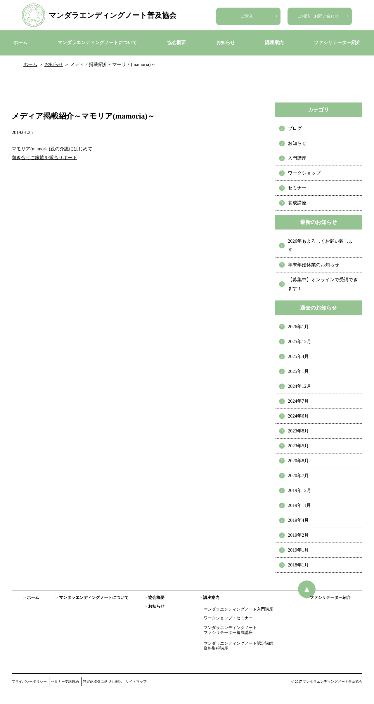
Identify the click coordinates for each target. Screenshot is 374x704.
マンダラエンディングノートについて (97, 42)
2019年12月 (299, 490)
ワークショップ (304, 173)
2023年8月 (298, 430)
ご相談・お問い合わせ (318, 16)
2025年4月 (298, 356)
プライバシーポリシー (29, 681)
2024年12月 (299, 386)
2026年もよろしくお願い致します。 (320, 245)
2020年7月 (298, 475)
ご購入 (247, 16)
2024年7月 (298, 401)
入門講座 (297, 158)
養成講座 (297, 202)
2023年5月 (298, 445)
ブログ (295, 128)
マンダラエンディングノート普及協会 (112, 15)
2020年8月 (298, 460)
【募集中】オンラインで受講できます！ (323, 284)
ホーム (20, 42)
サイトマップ (136, 681)
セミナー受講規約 (65, 681)
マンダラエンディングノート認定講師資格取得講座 (238, 646)
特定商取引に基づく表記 (102, 681)
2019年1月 (298, 549)
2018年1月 (298, 564)
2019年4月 (298, 520)
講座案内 (274, 42)
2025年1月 (298, 371)
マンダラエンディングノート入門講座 (238, 609)
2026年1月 (298, 326)
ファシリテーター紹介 (337, 42)
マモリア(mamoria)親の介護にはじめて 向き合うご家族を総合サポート (52, 153)
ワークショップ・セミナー (228, 618)
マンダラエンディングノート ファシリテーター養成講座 (230, 630)
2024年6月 (298, 415)
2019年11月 (299, 505)
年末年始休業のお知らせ (313, 264)
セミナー (297, 187)
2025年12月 (299, 341)
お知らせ (225, 42)
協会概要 (176, 42)
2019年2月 (298, 535)
